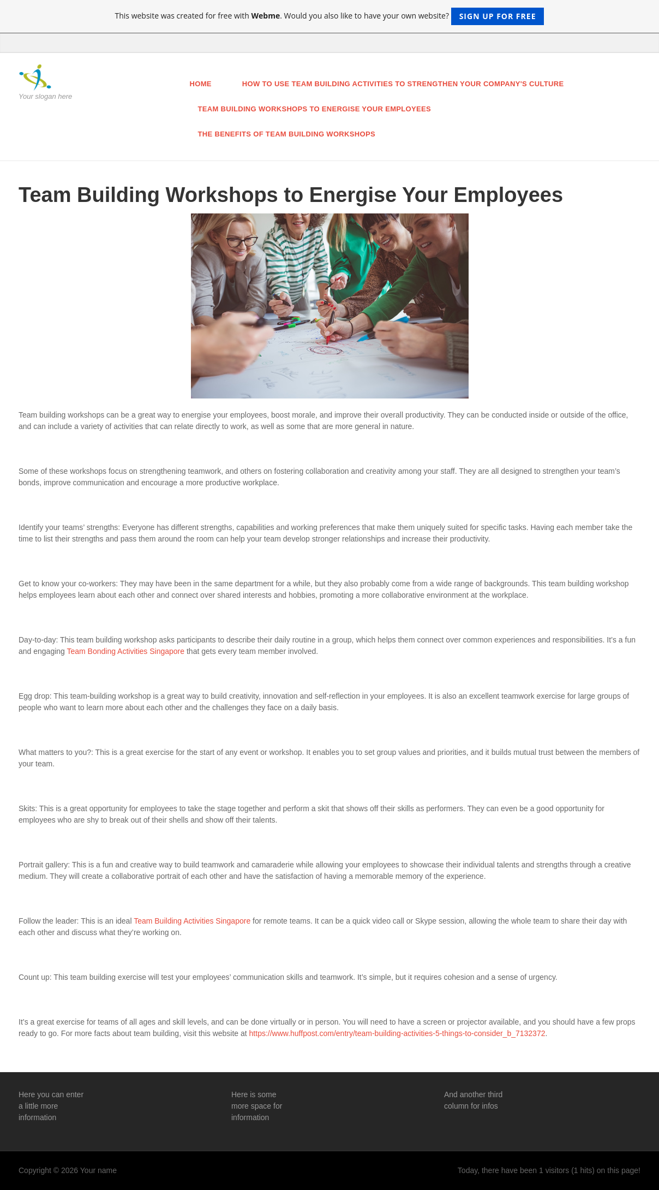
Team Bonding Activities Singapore (126, 651)
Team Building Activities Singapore (192, 921)
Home (201, 84)
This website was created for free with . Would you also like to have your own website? (329, 16)
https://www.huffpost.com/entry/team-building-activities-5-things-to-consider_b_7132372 (397, 1033)
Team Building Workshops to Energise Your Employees (314, 109)
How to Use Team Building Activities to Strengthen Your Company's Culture (403, 84)
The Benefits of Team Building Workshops (286, 134)
